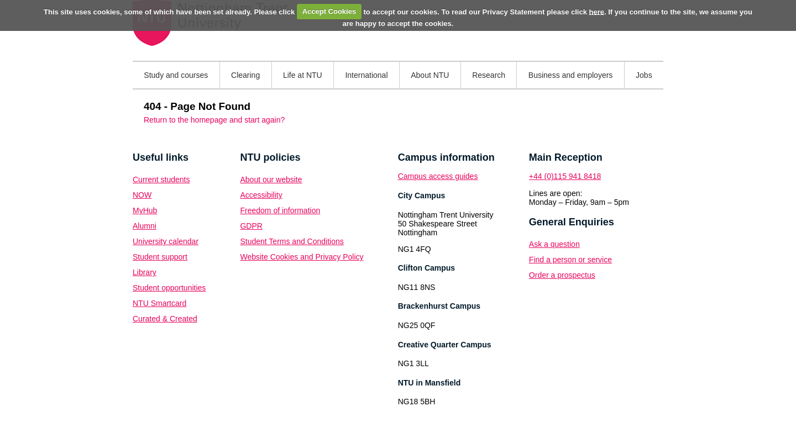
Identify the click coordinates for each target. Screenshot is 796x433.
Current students (161, 179)
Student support (160, 256)
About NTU (430, 75)
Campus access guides (438, 176)
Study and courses (176, 75)
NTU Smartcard (159, 303)
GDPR (251, 225)
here (596, 11)
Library (144, 272)
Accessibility (261, 195)
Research (488, 75)
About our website (271, 179)
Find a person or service (570, 259)
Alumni (144, 225)
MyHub (145, 210)
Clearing (245, 75)
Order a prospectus (562, 275)
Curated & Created (165, 318)
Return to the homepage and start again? (214, 119)
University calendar (165, 241)
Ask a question (554, 244)
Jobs (644, 75)
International (366, 75)
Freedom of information (280, 210)
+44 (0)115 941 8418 (565, 176)
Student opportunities (169, 287)
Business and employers (570, 75)
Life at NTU (302, 75)
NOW (142, 195)
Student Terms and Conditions (291, 241)
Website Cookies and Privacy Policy (301, 256)
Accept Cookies (329, 11)
